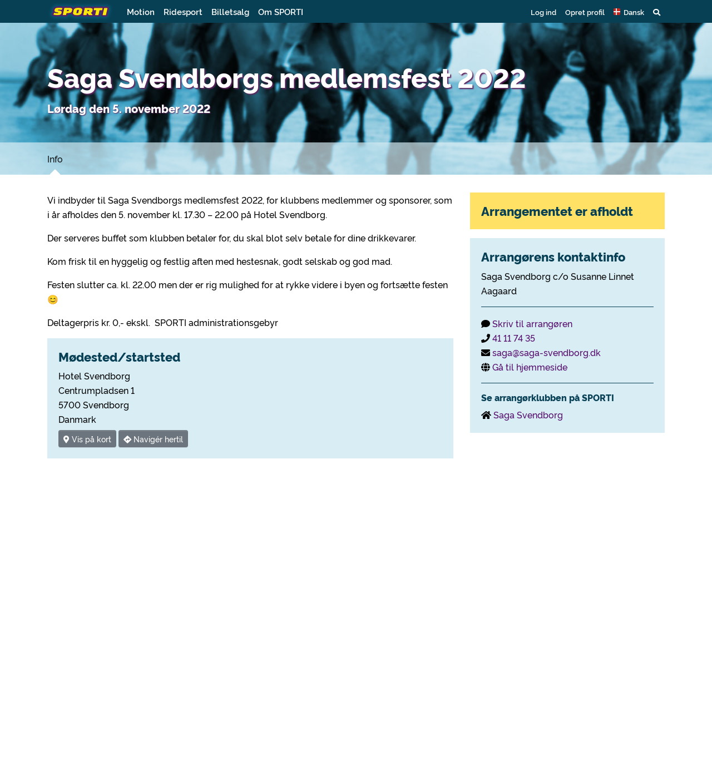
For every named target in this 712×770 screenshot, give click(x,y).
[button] (629, 11)
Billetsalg (230, 11)
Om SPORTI (280, 11)
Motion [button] (141, 11)
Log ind (543, 12)
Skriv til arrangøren (532, 323)
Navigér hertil (153, 438)
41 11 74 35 (513, 338)
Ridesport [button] (183, 11)
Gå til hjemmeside (529, 367)
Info (55, 158)
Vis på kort (87, 438)
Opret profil (585, 12)
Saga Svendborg (528, 414)
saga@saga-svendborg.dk (546, 352)
